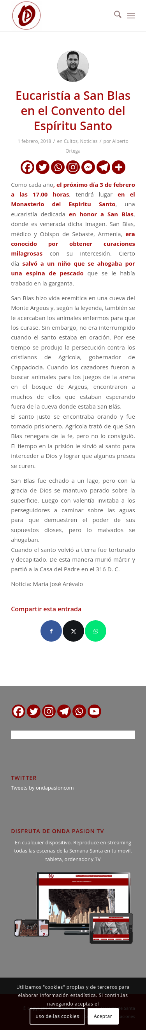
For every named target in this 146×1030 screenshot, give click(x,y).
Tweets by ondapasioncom (42, 787)
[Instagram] (73, 167)
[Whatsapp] (58, 167)
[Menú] (131, 15)
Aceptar (103, 1016)
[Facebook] (27, 167)
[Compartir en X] (73, 631)
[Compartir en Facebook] (51, 631)
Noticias (89, 141)
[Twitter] (42, 167)
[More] (118, 167)
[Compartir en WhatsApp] (95, 631)
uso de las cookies (57, 1016)
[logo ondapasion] (60, 15)
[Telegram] (103, 167)
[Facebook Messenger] (88, 167)
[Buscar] (113, 15)
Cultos (70, 141)
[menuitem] (113, 15)
